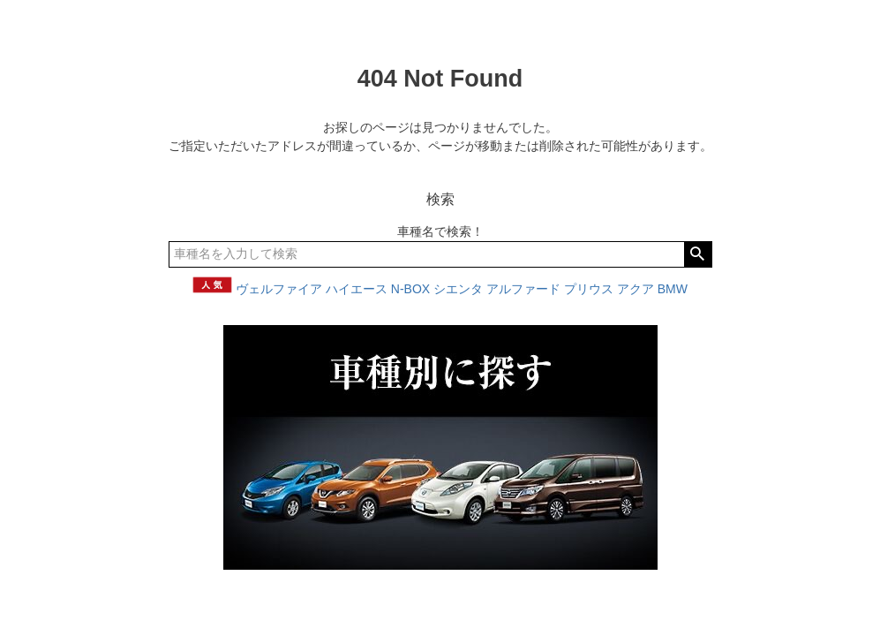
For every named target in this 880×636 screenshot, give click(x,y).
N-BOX (410, 289)
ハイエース (356, 289)
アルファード (523, 289)
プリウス (588, 289)
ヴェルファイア (279, 289)
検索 (697, 254)
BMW (673, 289)
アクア (635, 289)
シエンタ (458, 289)
